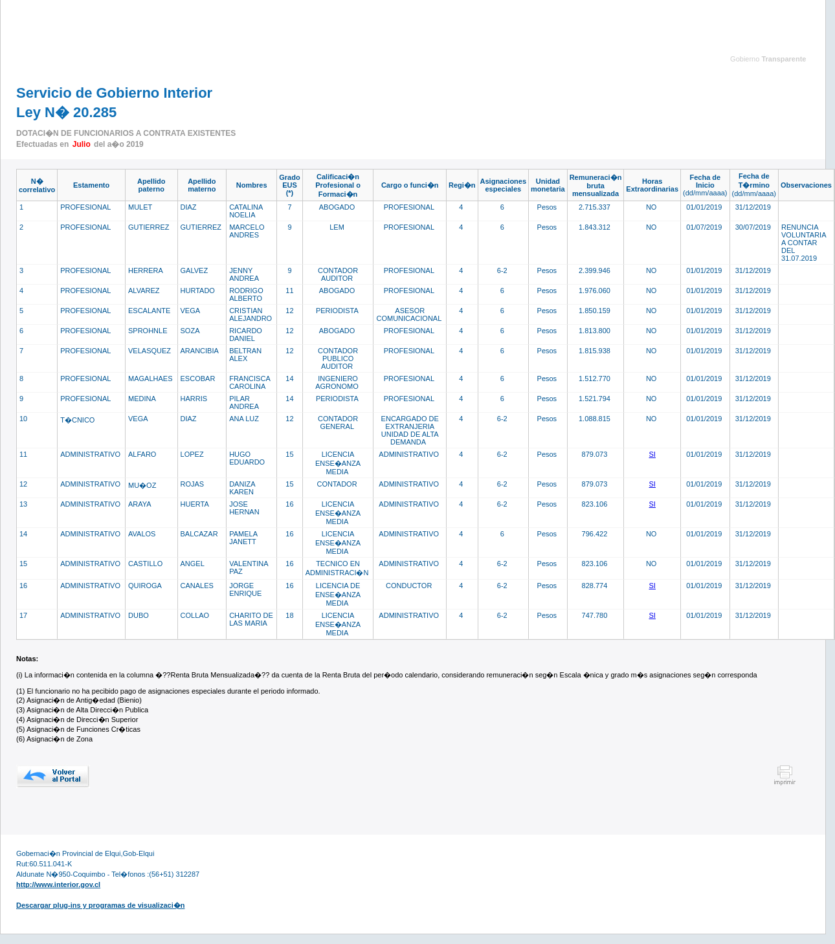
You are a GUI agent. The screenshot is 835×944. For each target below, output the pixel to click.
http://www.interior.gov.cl (58, 884)
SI (652, 454)
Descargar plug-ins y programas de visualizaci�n (100, 905)
